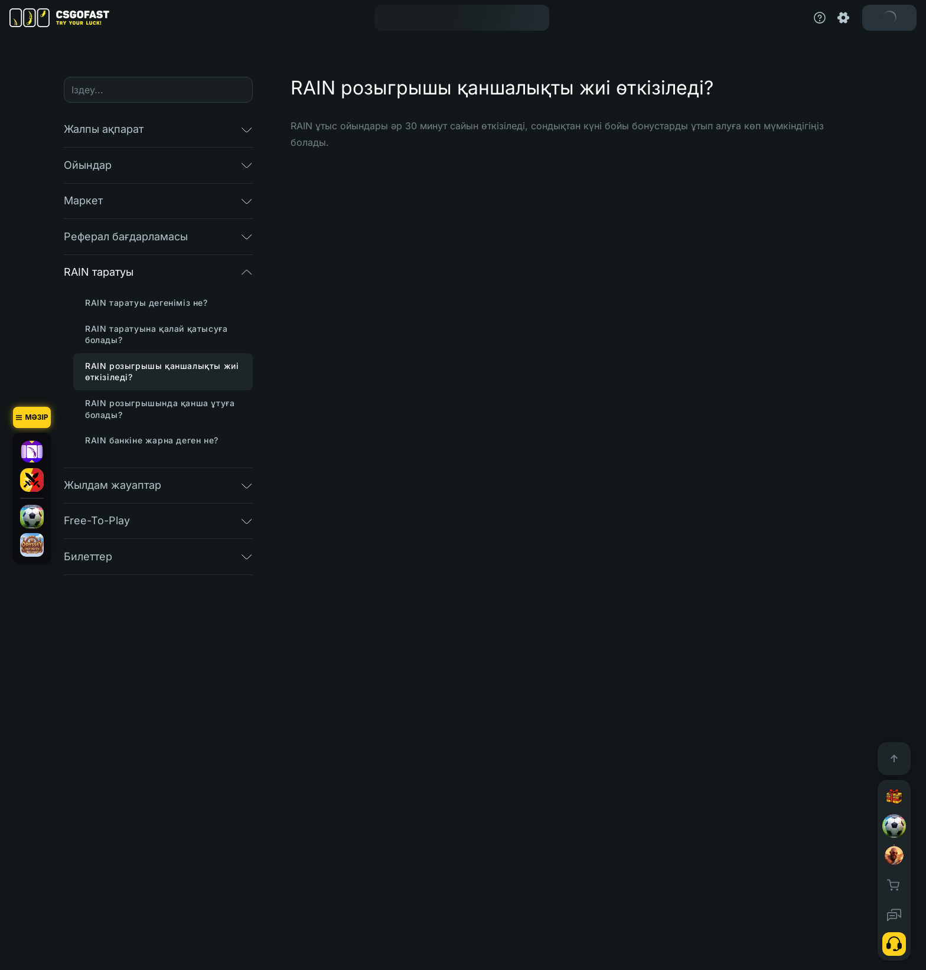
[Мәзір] (32, 417)
